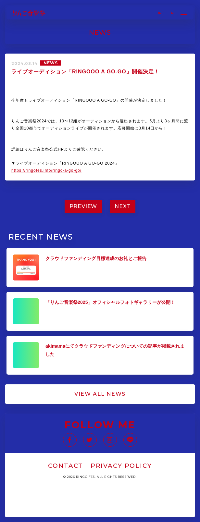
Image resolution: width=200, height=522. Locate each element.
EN (171, 13)
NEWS (51, 62)
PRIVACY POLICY (121, 465)
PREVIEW (83, 206)
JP (159, 13)
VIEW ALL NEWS (100, 394)
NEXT (123, 206)
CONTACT (65, 465)
